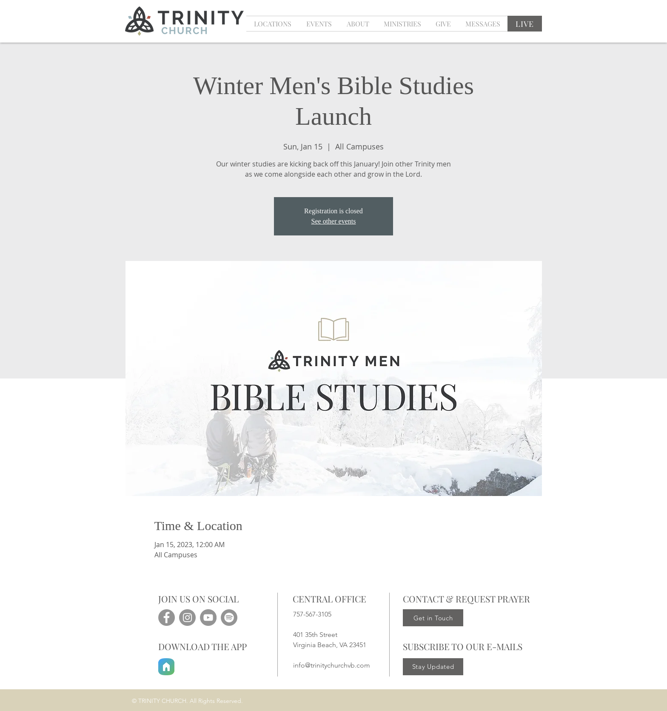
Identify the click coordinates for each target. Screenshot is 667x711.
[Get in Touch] (433, 617)
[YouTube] (208, 617)
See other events (333, 221)
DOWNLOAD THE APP (202, 646)
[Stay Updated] (433, 666)
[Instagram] (187, 617)
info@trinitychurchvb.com (331, 665)
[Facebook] (166, 617)
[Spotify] (229, 617)
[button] (319, 23)
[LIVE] (524, 24)
